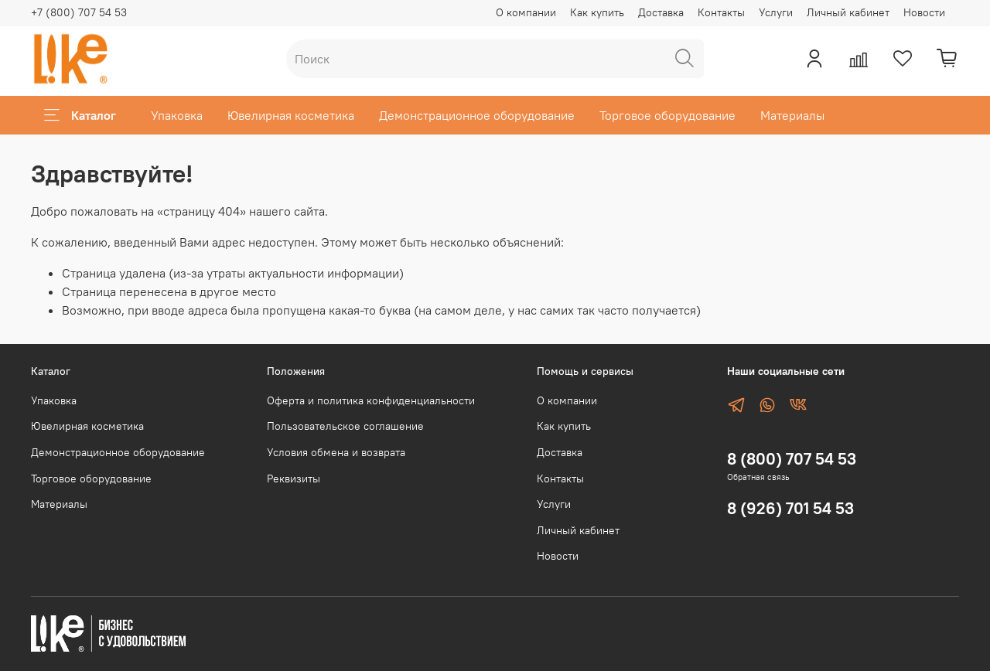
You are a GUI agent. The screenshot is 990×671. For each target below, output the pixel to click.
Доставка (661, 12)
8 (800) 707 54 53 (791, 458)
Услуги (776, 12)
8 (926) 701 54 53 (790, 508)
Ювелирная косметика (290, 115)
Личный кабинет (848, 12)
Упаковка (177, 115)
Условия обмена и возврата (336, 452)
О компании (526, 12)
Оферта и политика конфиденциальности (371, 400)
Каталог (80, 115)
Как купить (597, 12)
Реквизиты (293, 478)
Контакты (721, 12)
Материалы (792, 115)
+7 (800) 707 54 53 (79, 12)
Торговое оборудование (667, 115)
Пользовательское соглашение (345, 426)
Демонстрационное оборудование (477, 115)
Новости (924, 12)
